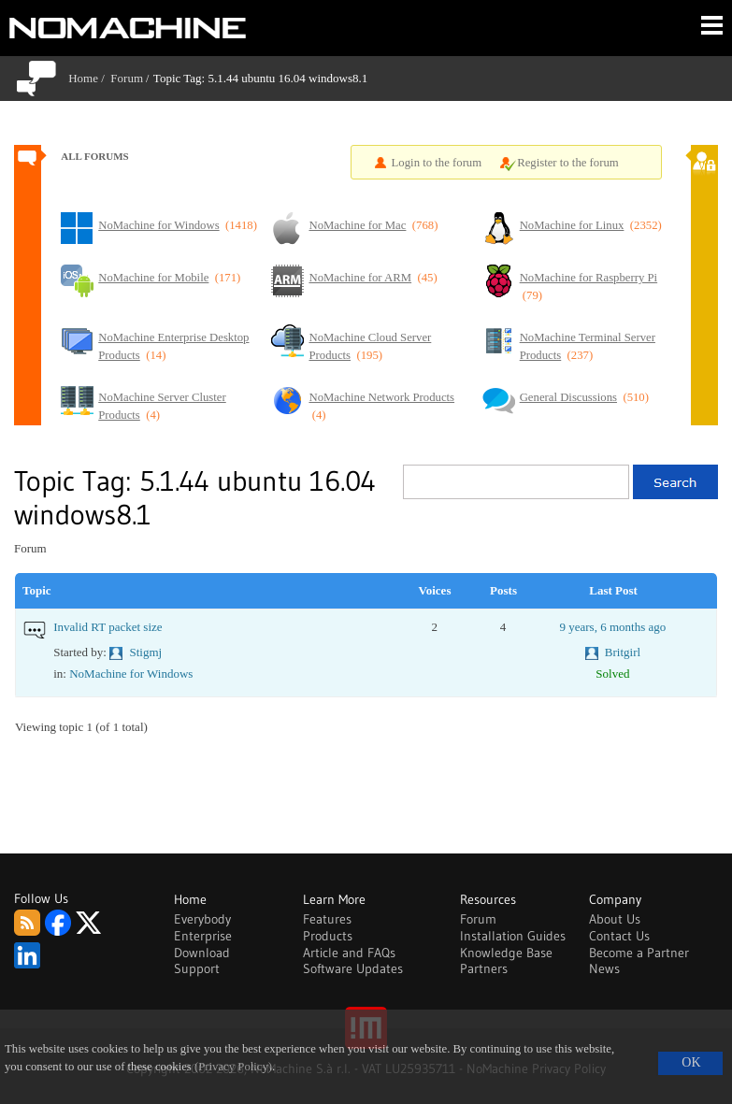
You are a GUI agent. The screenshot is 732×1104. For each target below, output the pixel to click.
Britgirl (622, 652)
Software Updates (353, 968)
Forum (126, 78)
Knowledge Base (506, 952)
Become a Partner (639, 952)
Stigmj (145, 652)
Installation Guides (513, 935)
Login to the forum (437, 162)
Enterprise (203, 935)
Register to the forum (568, 162)
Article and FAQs (349, 952)
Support (197, 968)
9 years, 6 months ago (612, 627)
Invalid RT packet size (107, 627)
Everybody (202, 918)
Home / (89, 78)
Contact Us (619, 935)
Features (327, 918)
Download (202, 952)
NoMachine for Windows (131, 674)
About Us (614, 918)
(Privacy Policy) (233, 1066)
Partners (484, 968)
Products (327, 935)
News (604, 968)
